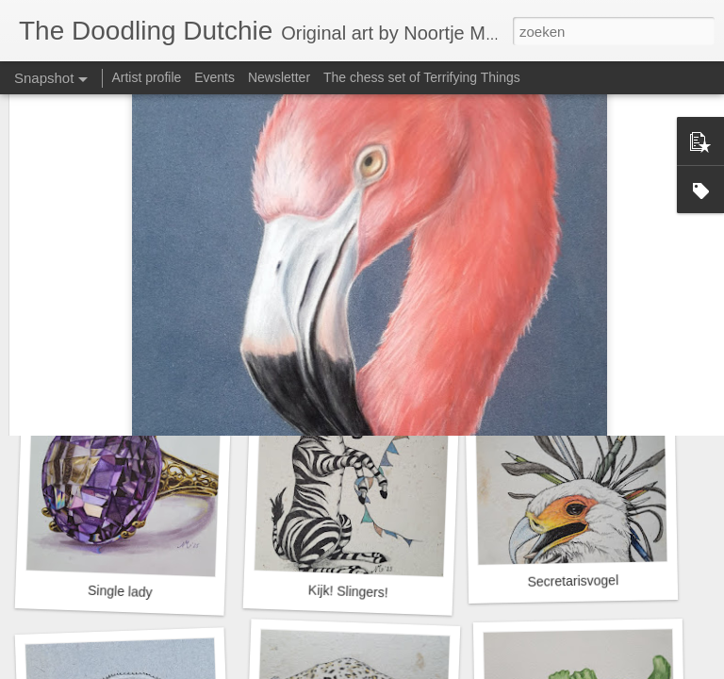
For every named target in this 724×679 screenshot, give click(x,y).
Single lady (120, 591)
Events (214, 77)
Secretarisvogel (572, 580)
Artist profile (146, 77)
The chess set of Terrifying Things (421, 77)
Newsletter (279, 77)
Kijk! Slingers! (348, 591)
